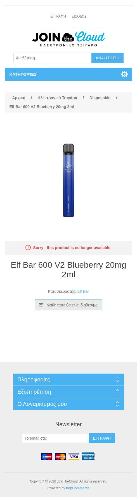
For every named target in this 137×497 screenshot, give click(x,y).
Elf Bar (83, 291)
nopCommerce (77, 488)
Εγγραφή (58, 16)
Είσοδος (79, 16)
